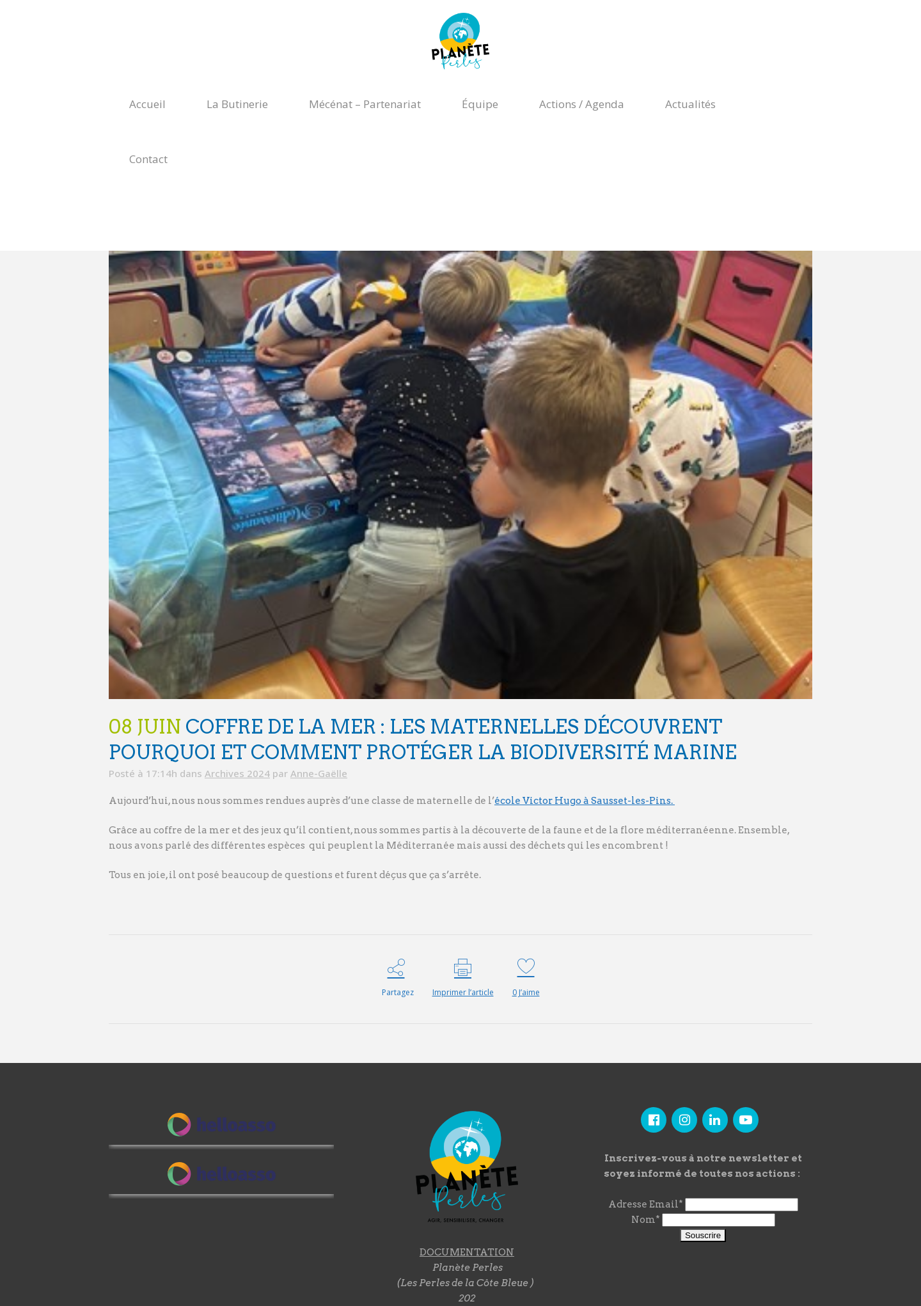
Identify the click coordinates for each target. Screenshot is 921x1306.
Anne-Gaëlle (318, 773)
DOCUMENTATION (467, 1252)
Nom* (645, 1221)
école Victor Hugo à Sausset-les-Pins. (584, 800)
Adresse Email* (645, 1205)
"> (221, 1176)
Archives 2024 (237, 773)
